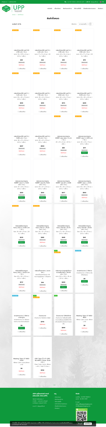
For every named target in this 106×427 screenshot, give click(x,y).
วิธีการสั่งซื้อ (77, 8)
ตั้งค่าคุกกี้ (80, 423)
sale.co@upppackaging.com (84, 404)
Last (54, 385)
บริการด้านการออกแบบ (61, 404)
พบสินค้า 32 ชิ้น (16, 24)
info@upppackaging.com (83, 406)
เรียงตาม (75, 24)
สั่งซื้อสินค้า (84, 153)
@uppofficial (94, 2)
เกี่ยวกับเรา (57, 8)
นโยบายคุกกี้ (24, 424)
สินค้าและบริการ (67, 8)
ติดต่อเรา (100, 8)
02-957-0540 (71, 2)
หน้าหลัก (49, 8)
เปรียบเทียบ (22, 69)
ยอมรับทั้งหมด (88, 423)
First (52, 385)
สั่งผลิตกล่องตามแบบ (89, 8)
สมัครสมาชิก (12, 2)
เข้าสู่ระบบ (4, 2)
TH (102, 2)
